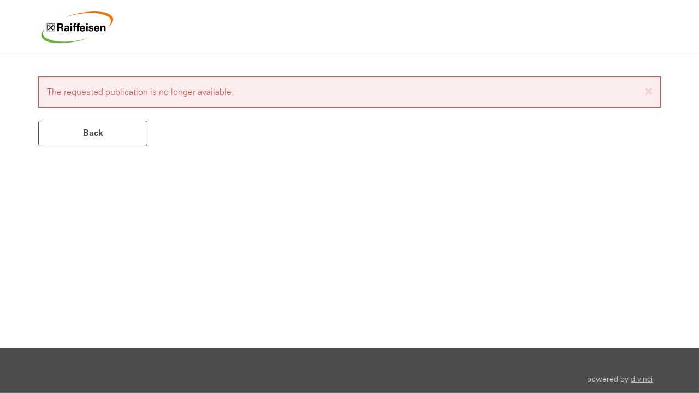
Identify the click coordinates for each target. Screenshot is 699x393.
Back (93, 133)
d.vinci (642, 378)
